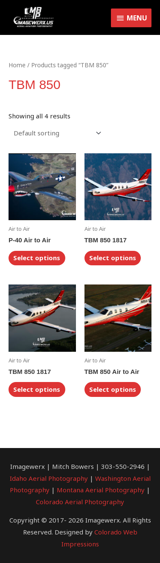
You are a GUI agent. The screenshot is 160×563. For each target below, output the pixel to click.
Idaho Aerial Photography (49, 478)
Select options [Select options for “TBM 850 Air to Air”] (112, 389)
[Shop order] (56, 133)
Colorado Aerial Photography (80, 501)
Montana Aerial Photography (101, 489)
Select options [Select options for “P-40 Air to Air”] (36, 257)
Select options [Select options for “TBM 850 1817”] (112, 257)
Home (17, 65)
